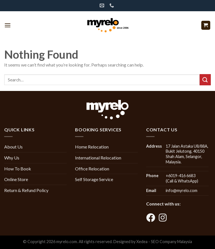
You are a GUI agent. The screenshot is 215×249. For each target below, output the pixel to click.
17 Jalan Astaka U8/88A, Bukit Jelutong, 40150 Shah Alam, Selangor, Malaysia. (187, 154)
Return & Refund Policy (26, 190)
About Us (13, 146)
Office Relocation (92, 168)
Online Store (16, 179)
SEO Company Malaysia (171, 241)
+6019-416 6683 (180, 175)
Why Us (11, 157)
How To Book (17, 168)
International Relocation (98, 157)
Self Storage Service (94, 179)
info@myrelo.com (181, 190)
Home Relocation (92, 146)
